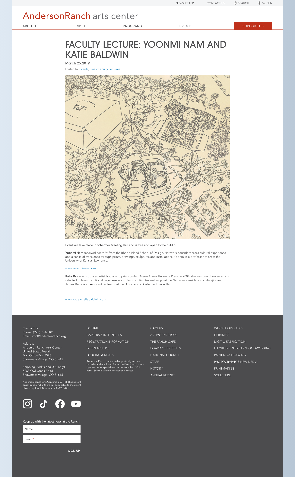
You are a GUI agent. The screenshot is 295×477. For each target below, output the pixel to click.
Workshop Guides (228, 328)
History (156, 368)
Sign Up (74, 451)
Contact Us (216, 3)
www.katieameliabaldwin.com (85, 299)
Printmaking (224, 368)
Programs (132, 26)
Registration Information (108, 341)
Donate (93, 328)
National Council (165, 355)
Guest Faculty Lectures (105, 69)
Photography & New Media (235, 362)
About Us (31, 26)
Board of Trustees (165, 348)
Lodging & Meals (100, 355)
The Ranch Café (163, 341)
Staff (154, 362)
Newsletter (185, 3)
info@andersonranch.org (49, 336)
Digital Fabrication (230, 341)
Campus (156, 328)
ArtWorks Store (163, 335)
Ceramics (221, 335)
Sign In (267, 3)
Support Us (253, 26)
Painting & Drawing (230, 355)
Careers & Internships (104, 335)
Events (186, 26)
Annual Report (162, 375)
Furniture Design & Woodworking (242, 348)
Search (243, 3)
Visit (81, 26)
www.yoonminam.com (80, 268)
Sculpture (222, 375)
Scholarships (98, 348)
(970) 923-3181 (43, 332)
